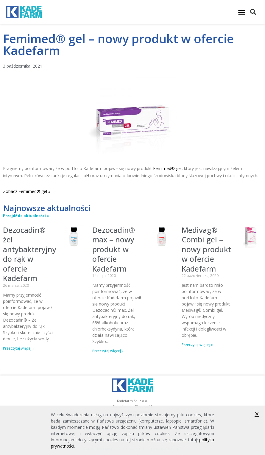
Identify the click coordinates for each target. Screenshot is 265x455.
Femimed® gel (167, 168)
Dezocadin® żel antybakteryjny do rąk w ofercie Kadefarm (29, 254)
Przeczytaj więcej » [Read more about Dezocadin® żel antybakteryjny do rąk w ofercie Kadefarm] (18, 348)
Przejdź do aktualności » (26, 215)
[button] (241, 12)
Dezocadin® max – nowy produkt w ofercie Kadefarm (113, 249)
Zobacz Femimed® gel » (26, 191)
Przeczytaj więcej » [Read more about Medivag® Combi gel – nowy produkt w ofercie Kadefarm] (197, 344)
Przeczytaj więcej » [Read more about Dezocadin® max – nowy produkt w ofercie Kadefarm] (108, 350)
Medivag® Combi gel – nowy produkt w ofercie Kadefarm (206, 249)
